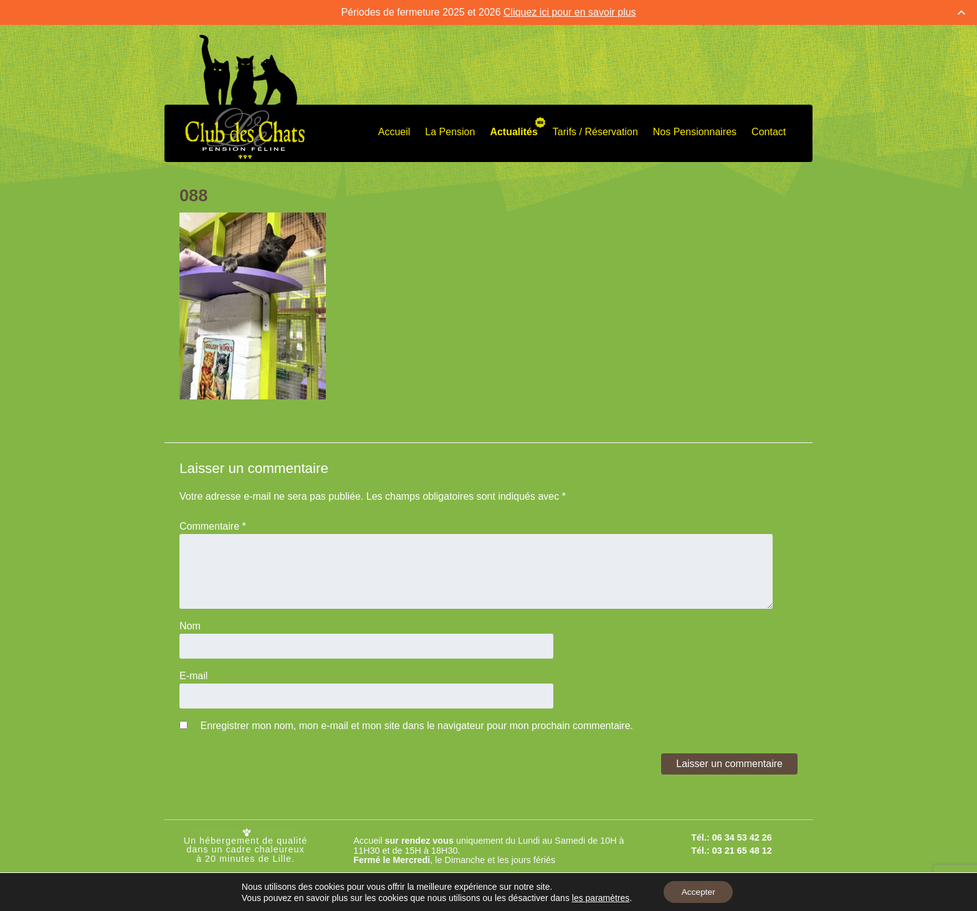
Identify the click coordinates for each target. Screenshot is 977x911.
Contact (768, 131)
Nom (190, 626)
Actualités (513, 131)
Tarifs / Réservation (595, 131)
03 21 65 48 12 (742, 851)
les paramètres (600, 897)
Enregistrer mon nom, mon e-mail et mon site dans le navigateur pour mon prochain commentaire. (416, 725)
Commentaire (212, 526)
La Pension (450, 131)
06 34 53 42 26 (742, 837)
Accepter (698, 892)
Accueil (394, 131)
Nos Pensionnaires (694, 131)
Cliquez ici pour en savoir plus (569, 12)
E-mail (193, 675)
